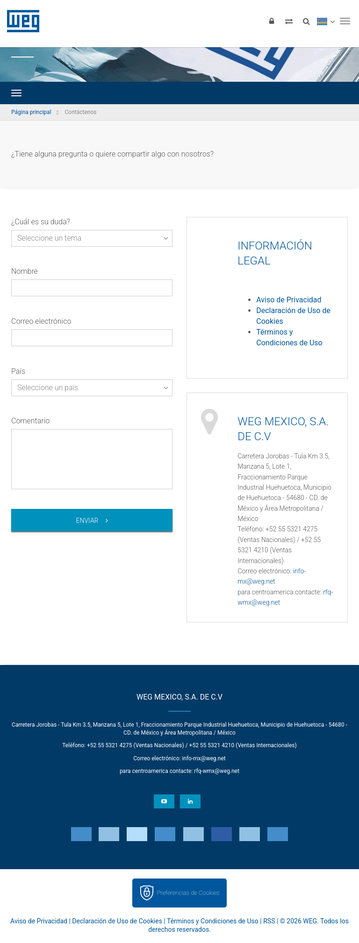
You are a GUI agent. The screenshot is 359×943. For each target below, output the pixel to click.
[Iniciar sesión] (272, 21)
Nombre (24, 271)
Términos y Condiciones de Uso (212, 921)
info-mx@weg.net (203, 758)
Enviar (87, 520)
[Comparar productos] (289, 21)
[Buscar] (306, 21)
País (18, 371)
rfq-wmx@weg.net (216, 771)
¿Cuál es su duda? (40, 221)
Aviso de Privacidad (288, 299)
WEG (20, 21)
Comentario (30, 420)
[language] (325, 21)
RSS (269, 921)
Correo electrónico (41, 321)
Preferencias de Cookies (188, 892)
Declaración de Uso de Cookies (117, 921)
